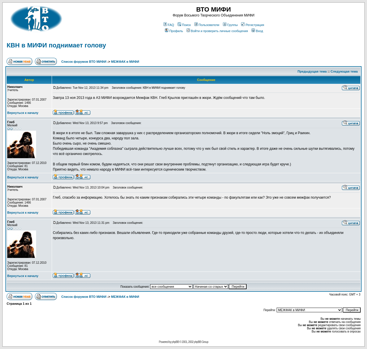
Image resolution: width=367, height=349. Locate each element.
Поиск (184, 25)
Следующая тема (344, 71)
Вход (257, 31)
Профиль (174, 31)
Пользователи (206, 25)
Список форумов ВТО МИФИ (83, 61)
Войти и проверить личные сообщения (217, 31)
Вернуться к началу (22, 113)
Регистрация (252, 25)
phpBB (175, 342)
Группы (230, 25)
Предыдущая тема (312, 71)
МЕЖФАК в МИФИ (125, 61)
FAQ (168, 25)
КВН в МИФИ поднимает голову (56, 45)
